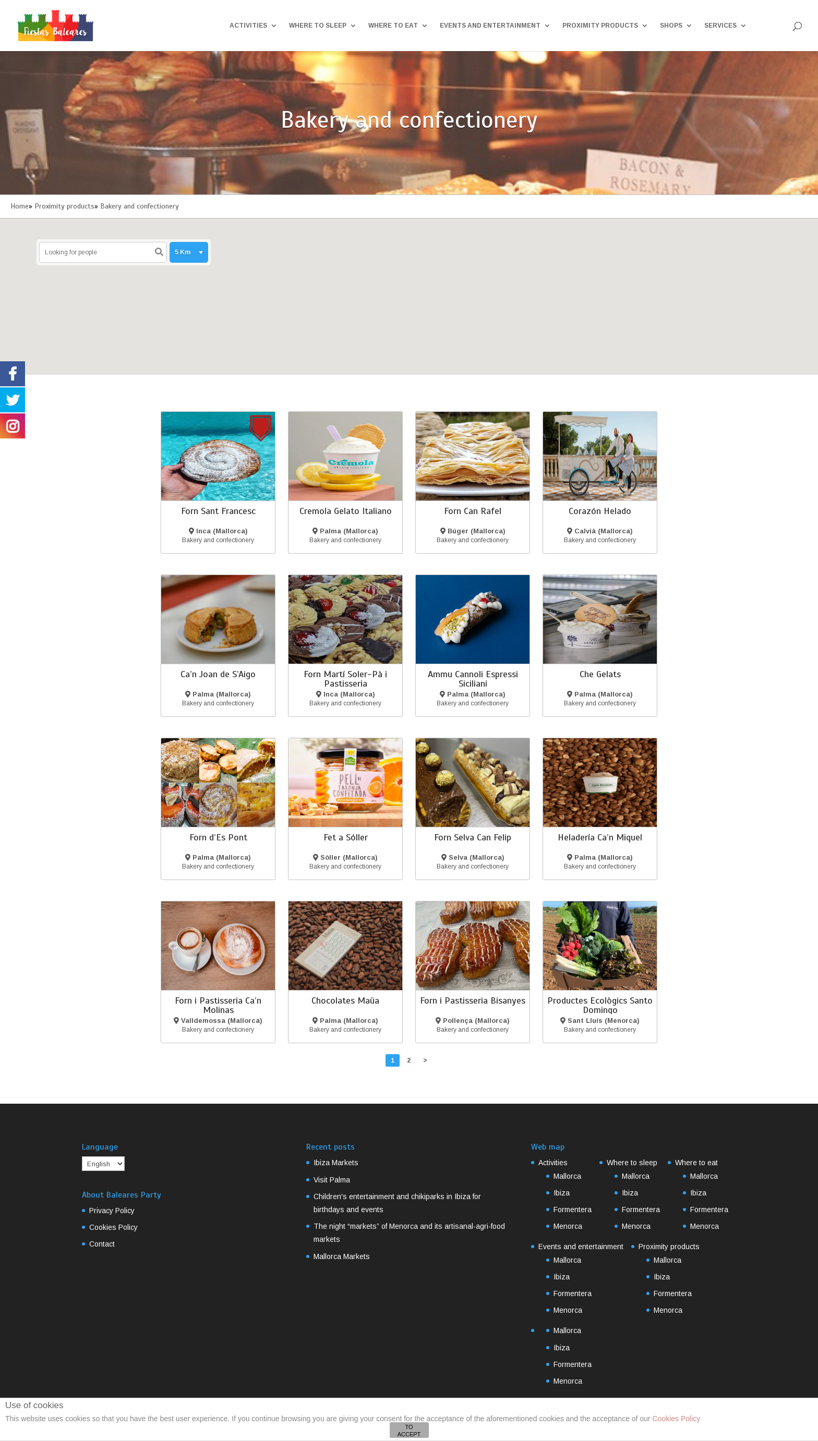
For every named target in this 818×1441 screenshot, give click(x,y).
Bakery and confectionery (139, 206)
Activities (248, 25)
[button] (396, 278)
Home (19, 206)
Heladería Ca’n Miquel (600, 837)
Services (720, 25)
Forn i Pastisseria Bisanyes (472, 1000)
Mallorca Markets (342, 1256)
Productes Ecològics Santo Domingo (600, 1005)
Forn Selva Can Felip (472, 837)
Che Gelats (600, 674)
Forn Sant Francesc (218, 511)
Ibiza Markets (336, 1162)
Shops (671, 25)
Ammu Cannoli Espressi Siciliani (473, 678)
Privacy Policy (112, 1210)
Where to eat (393, 25)
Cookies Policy (113, 1227)
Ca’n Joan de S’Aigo (218, 674)
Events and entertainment (490, 25)
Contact (102, 1244)
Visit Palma (332, 1180)
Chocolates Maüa (345, 1000)
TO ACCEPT (409, 1430)
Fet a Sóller (345, 837)
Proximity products (600, 25)
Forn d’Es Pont (218, 837)
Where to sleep (317, 25)
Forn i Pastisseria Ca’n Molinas (218, 1005)
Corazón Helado (600, 511)
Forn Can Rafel (472, 511)
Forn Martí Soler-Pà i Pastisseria (345, 678)
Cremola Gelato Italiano (345, 511)
